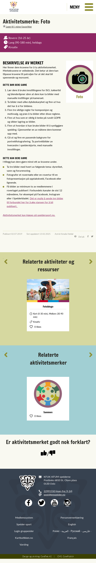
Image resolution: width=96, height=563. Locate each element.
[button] (81, 7)
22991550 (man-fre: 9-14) (58, 491)
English (72, 528)
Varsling (24, 548)
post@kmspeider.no (54, 494)
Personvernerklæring (72, 521)
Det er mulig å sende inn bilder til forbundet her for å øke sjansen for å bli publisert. (35, 202)
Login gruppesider (24, 535)
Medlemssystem (24, 521)
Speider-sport (24, 528)
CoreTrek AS (46, 560)
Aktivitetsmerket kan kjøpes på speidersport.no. (29, 215)
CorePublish (68, 560)
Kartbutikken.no (24, 542)
